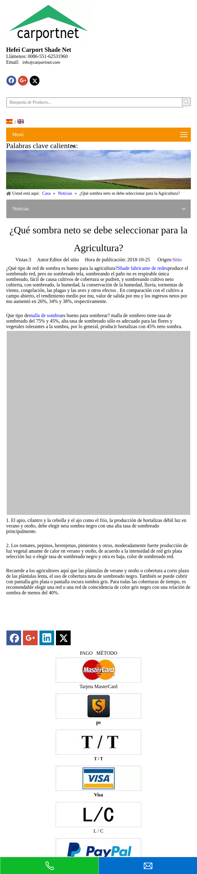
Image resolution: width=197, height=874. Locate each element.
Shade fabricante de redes (142, 268)
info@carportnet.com (41, 62)
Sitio (176, 259)
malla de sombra (45, 315)
